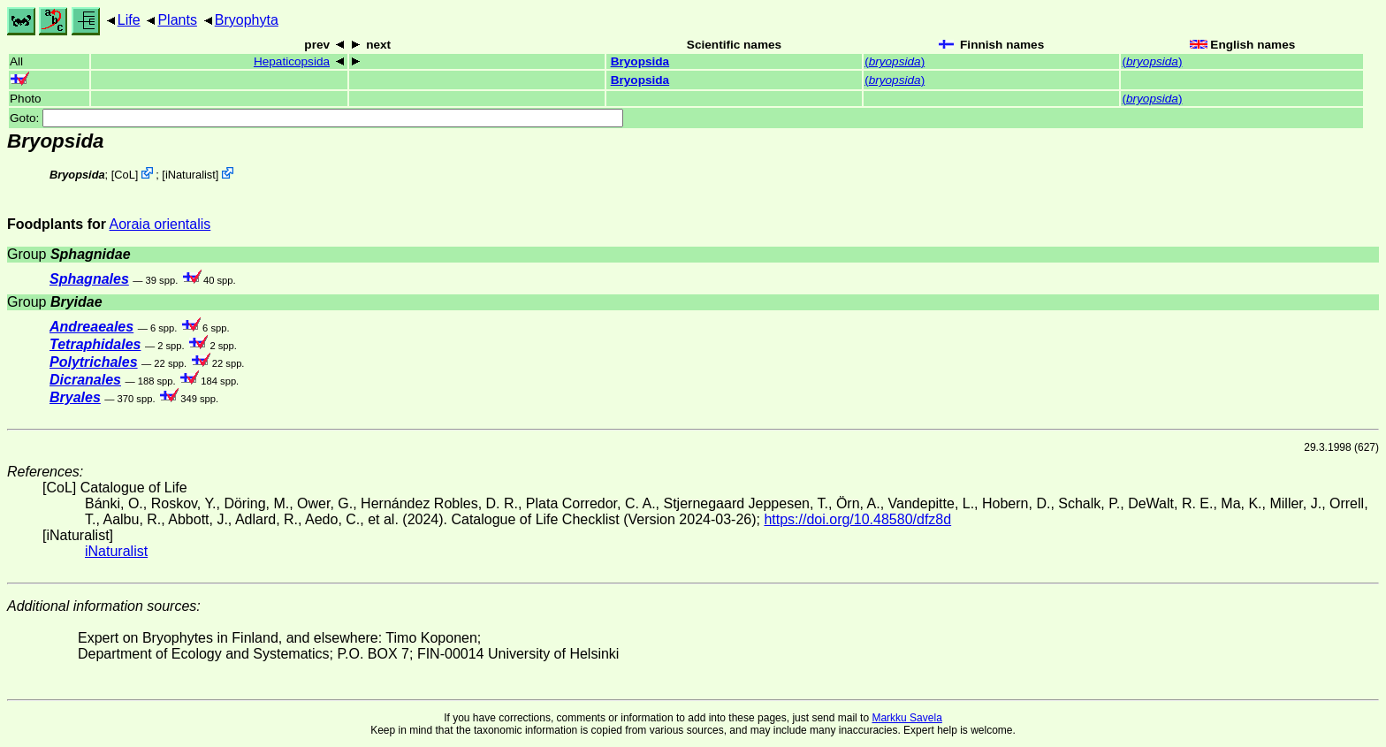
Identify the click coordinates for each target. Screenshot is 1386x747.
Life (129, 19)
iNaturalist (190, 174)
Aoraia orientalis (160, 224)
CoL (124, 174)
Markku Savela (906, 718)
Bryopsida (640, 61)
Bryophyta (246, 19)
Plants (176, 19)
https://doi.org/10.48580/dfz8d (857, 519)
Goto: (316, 118)
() (894, 61)
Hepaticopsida (292, 61)
